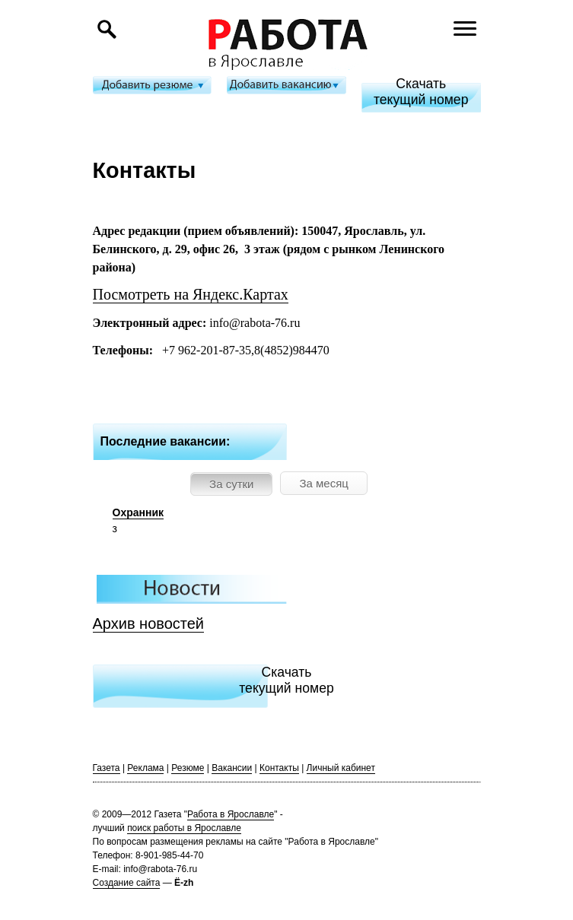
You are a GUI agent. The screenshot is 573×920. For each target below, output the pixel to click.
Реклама (145, 768)
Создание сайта (127, 882)
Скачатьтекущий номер (421, 91)
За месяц (323, 483)
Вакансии (232, 768)
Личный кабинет (341, 768)
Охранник (138, 512)
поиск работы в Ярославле (184, 828)
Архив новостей (149, 623)
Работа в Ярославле (230, 814)
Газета (106, 768)
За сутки (231, 483)
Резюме (187, 768)
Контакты (279, 768)
